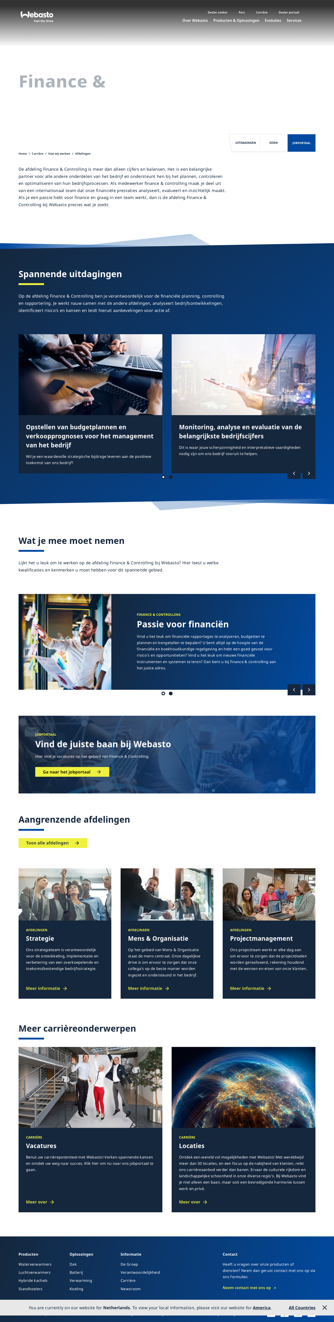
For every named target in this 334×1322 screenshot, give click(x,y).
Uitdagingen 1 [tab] (163, 477)
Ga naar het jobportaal (66, 772)
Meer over (36, 1202)
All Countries (302, 1307)
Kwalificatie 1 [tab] (163, 693)
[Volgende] (308, 473)
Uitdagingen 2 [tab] (171, 477)
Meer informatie (43, 988)
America (261, 1307)
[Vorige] (294, 473)
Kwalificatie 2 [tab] (171, 693)
